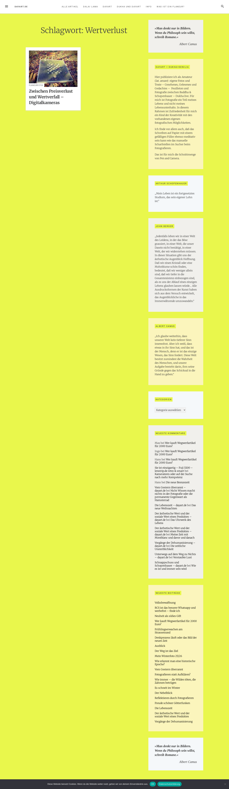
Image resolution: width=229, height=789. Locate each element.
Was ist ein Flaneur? (170, 6)
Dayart (107, 6)
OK (152, 784)
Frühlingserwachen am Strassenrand (169, 631)
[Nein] (225, 784)
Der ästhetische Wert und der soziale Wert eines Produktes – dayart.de (173, 516)
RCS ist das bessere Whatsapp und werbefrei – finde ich (175, 609)
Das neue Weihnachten (175, 507)
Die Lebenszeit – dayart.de (171, 505)
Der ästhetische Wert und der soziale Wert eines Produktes (172, 715)
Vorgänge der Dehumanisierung (174, 721)
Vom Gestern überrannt (169, 669)
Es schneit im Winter (167, 687)
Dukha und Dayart (129, 6)
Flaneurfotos (36, 85)
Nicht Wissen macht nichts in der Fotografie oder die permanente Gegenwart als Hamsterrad (175, 495)
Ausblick (160, 645)
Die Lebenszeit (163, 708)
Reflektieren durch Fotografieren (174, 698)
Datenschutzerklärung (169, 784)
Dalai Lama (90, 6)
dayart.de (21, 6)
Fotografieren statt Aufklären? (173, 674)
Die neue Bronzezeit (178, 482)
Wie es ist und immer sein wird (175, 567)
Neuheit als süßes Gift (168, 616)
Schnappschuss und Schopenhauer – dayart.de (170, 564)
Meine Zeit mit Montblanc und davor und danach (175, 536)
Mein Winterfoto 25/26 (168, 656)
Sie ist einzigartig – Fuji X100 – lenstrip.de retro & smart (174, 469)
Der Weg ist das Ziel (166, 650)
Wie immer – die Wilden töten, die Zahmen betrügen (175, 681)
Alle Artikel (70, 6)
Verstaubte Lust (182, 557)
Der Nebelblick (163, 692)
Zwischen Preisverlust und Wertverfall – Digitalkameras (51, 97)
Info (149, 6)
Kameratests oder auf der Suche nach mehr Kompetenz (173, 475)
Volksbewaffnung (165, 602)
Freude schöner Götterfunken (172, 703)
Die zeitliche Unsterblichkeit (170, 547)
